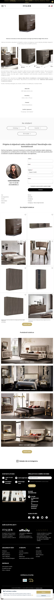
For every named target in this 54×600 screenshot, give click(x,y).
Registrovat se (6, 553)
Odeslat (40, 190)
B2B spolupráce (6, 554)
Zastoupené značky (7, 566)
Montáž (21, 554)
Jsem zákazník (6, 556)
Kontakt (38, 556)
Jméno (30, 158)
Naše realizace (39, 554)
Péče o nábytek (6, 570)
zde (32, 595)
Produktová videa (6, 568)
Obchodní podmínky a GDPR (26, 558)
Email (29, 164)
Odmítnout (43, 595)
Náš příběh (38, 551)
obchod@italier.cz (14, 184)
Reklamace (22, 556)
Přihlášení (4, 551)
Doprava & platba (23, 553)
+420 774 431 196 (13, 183)
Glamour (29, 195)
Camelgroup (30, 198)
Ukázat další (27, 324)
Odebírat (32, 485)
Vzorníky (21, 551)
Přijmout (43, 592)
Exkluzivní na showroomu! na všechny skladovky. (24, 1)
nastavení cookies (39, 588)
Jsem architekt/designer (8, 558)
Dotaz (29, 178)
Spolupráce (39, 553)
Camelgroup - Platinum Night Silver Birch (36, 202)
